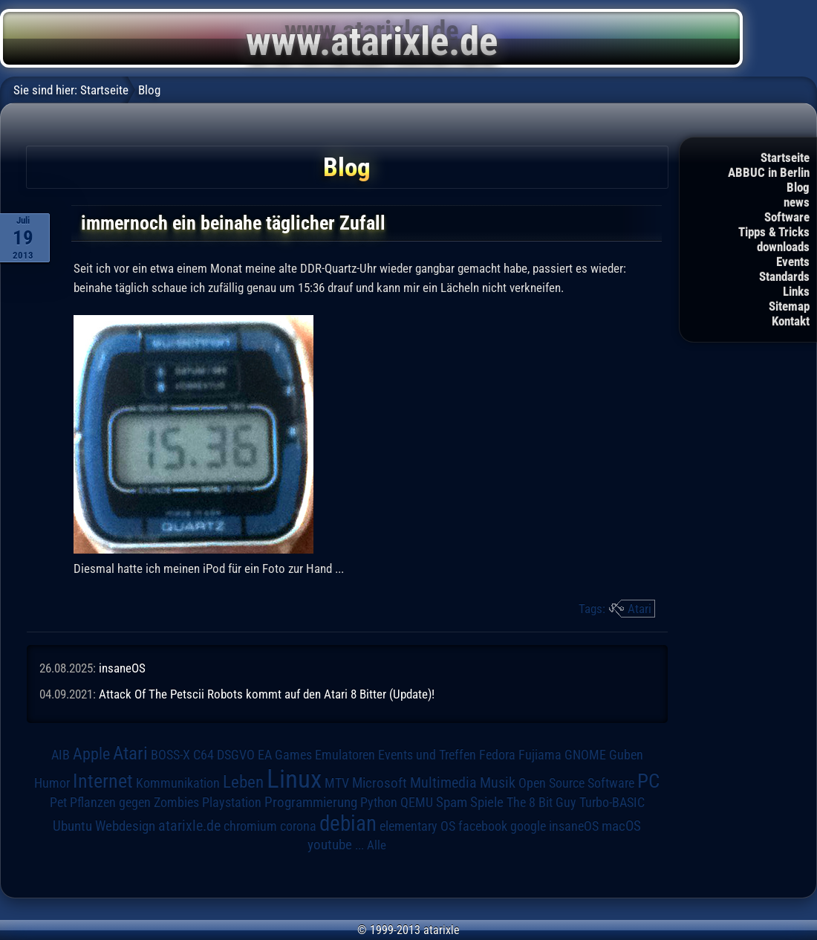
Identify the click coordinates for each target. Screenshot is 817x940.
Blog (798, 187)
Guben (626, 755)
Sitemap (789, 306)
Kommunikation (178, 783)
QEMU (416, 802)
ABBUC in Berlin (769, 172)
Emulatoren (345, 754)
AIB (60, 755)
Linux (294, 779)
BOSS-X (170, 755)
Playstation (231, 802)
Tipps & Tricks (774, 231)
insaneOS (122, 668)
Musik (497, 782)
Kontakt (791, 321)
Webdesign (125, 826)
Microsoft (379, 782)
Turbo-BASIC (612, 802)
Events (793, 261)
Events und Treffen (427, 755)
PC (648, 781)
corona (298, 826)
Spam (451, 802)
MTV (337, 783)
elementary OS (417, 826)
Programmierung (310, 802)
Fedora (497, 754)
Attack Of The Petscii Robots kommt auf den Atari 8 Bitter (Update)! (266, 694)
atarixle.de (189, 825)
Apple (91, 753)
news (797, 202)
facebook (482, 826)
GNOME (585, 754)
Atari (639, 608)
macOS (621, 826)
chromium (250, 826)
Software (787, 217)
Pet (58, 802)
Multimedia (443, 782)
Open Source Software (576, 783)
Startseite (785, 157)
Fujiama (540, 754)
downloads (783, 246)
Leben (243, 782)
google (528, 826)
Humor (52, 783)
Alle (376, 844)
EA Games (285, 755)
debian (348, 823)
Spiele (487, 802)
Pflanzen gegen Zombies (134, 802)
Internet (103, 781)
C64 (203, 755)
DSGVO (236, 755)
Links (796, 291)
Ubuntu (72, 826)
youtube (329, 844)
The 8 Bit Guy (541, 802)
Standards (784, 276)
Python (378, 802)
